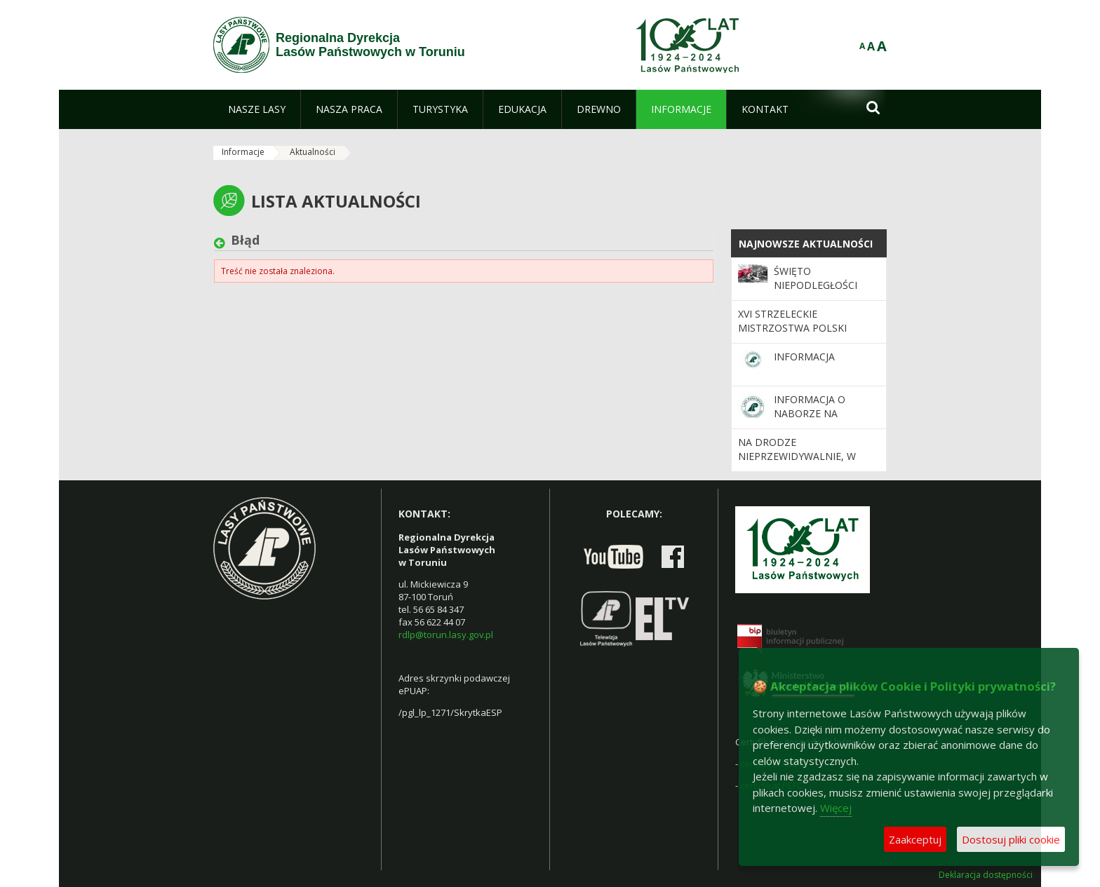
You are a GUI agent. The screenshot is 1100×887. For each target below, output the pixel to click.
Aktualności (312, 152)
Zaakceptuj (915, 839)
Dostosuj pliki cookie (1011, 839)
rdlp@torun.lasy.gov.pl (445, 634)
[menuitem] (256, 109)
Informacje (243, 152)
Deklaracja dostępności (986, 875)
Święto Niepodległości (815, 278)
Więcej (836, 808)
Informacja (804, 356)
